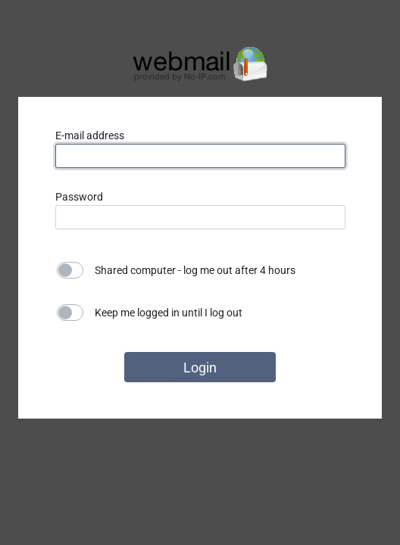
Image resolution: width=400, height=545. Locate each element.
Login (200, 367)
